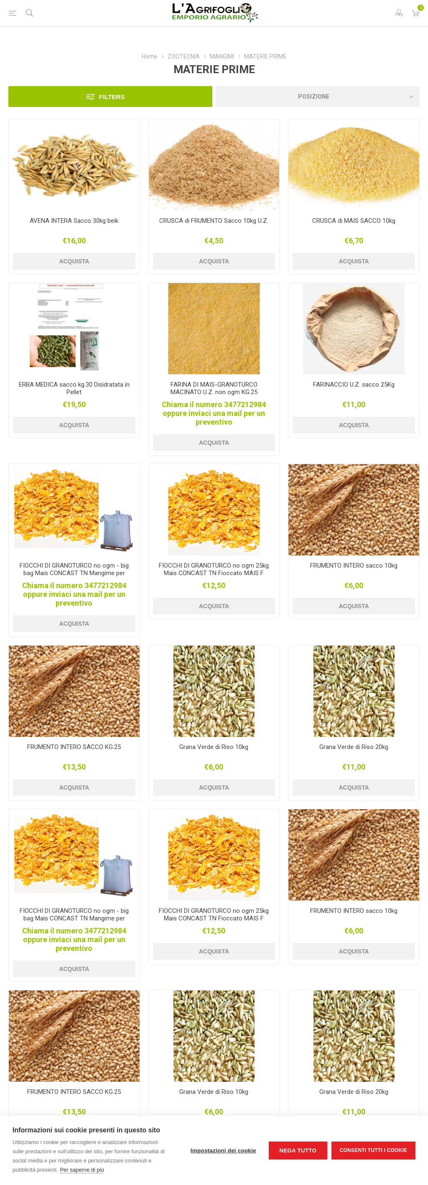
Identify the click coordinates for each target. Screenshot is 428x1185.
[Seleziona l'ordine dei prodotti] (318, 96)
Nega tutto (297, 1150)
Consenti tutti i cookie (373, 1150)
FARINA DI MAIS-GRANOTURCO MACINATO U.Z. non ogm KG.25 (214, 388)
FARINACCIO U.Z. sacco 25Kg (354, 384)
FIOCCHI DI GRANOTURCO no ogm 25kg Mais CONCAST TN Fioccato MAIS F (214, 569)
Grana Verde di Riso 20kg (353, 747)
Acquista (74, 261)
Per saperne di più (82, 1170)
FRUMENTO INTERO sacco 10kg (353, 565)
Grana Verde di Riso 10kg (213, 747)
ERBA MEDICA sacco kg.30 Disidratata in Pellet (74, 388)
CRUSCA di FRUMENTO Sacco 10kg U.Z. (213, 220)
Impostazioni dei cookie (223, 1150)
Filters (112, 96)
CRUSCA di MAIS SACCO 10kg (353, 220)
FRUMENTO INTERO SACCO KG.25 (74, 747)
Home (150, 56)
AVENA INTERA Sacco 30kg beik (74, 220)
